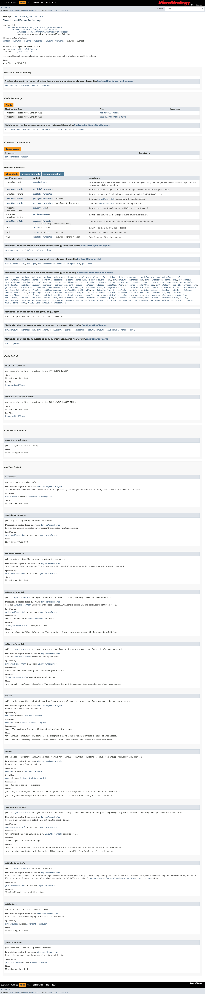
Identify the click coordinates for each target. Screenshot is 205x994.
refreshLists (158, 293)
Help (54, 3)
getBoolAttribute (154, 280)
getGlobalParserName (43, 194)
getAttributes (136, 280)
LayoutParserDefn (14, 189)
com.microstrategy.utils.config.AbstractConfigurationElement (34, 27)
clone (96, 277)
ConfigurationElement (14, 41)
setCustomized (122, 298)
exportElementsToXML (76, 280)
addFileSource (12, 277)
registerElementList (53, 295)
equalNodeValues (164, 277)
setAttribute (50, 298)
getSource (130, 285)
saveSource (35, 298)
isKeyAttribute (13, 293)
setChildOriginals (88, 298)
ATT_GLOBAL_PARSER (109, 113)
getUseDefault (163, 285)
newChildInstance (53, 293)
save (147, 295)
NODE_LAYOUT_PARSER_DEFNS (113, 117)
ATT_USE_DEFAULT (77, 130)
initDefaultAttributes (163, 287)
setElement (137, 298)
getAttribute (119, 280)
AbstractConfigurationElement (115, 81)
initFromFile (34, 290)
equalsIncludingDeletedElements (21, 280)
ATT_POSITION (43, 130)
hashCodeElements (71, 287)
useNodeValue (42, 303)
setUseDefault (126, 300)
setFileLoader (152, 298)
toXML (8, 303)
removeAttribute (92, 295)
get (28, 264)
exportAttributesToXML (52, 280)
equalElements (146, 277)
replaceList (127, 295)
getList (61, 264)
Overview (5, 3)
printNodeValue (141, 293)
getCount (9, 250)
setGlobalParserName (43, 237)
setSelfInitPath (89, 300)
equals (178, 277)
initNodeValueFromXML (103, 290)
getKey (121, 282)
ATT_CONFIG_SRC (13, 130)
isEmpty (71, 264)
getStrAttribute (145, 285)
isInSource (186, 290)
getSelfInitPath (114, 285)
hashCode (40, 287)
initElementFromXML (187, 287)
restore (139, 295)
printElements (125, 293)
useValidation (58, 303)
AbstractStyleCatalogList (24, 49)
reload (48, 250)
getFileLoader (71, 282)
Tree (29, 3)
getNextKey (158, 282)
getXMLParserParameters (185, 285)
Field (19, 10)
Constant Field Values (15, 385)
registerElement (13, 295)
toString (189, 300)
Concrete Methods (52, 174)
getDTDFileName (13, 282)
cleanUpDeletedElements (79, 277)
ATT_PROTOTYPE (59, 130)
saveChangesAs (165, 295)
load (25, 293)
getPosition (61, 285)
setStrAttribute (108, 300)
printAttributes (107, 293)
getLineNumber (133, 282)
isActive (137, 290)
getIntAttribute (88, 282)
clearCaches (39, 182)
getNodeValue (186, 282)
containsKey (19, 264)
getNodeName (172, 282)
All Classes (6, 7)
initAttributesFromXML (137, 287)
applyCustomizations (54, 277)
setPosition (57, 300)
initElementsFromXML (15, 290)
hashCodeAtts (53, 287)
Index (47, 3)
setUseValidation (144, 300)
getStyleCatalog (24, 250)
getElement (28, 282)
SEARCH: (160, 9)
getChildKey (171, 280)
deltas (113, 277)
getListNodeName (41, 214)
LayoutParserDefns (55, 41)
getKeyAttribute (46, 264)
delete (104, 277)
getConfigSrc (185, 280)
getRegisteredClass (94, 285)
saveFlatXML (11, 298)
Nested (12, 10)
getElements (55, 282)
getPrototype (75, 285)
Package (14, 3)
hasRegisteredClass (114, 287)
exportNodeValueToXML (100, 280)
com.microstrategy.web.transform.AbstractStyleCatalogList (41, 32)
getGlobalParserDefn (43, 189)
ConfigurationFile (35, 41)
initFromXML (70, 290)
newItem (39, 250)
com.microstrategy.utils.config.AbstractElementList (33, 30)
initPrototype (123, 290)
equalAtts (132, 277)
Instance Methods (30, 174)
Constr (26, 10)
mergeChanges (35, 293)
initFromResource (52, 290)
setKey (183, 298)
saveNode (23, 298)
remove (36, 227)
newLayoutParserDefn (43, 221)
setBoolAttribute (68, 298)
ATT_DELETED (29, 130)
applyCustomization (31, 277)
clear (8, 264)
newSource (70, 293)
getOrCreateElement (30, 285)
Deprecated (38, 3)
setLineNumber (12, 300)
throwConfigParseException (169, 300)
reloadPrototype (74, 295)
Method (34, 10)
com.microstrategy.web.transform (27, 16)
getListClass (39, 208)
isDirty (175, 290)
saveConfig (180, 295)
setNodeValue (42, 300)
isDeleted (164, 290)
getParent (48, 285)
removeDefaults (111, 295)
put (78, 264)
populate (92, 293)
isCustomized (150, 290)
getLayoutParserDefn (43, 199)
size (90, 264)
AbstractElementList (89, 259)
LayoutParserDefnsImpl (16, 157)
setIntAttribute (170, 298)
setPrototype (72, 300)
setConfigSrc (106, 298)
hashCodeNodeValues (92, 287)
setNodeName (28, 300)
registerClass (174, 293)
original (81, 293)
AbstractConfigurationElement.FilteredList (27, 86)
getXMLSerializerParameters (19, 287)
